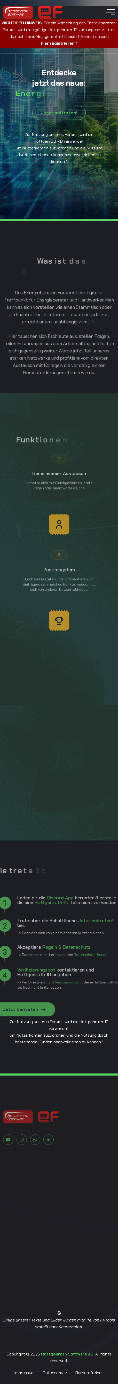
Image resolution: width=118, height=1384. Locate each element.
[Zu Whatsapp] (35, 1156)
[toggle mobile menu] (110, 12)
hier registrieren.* (59, 43)
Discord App (43, 898)
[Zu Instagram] (22, 1156)
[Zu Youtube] (8, 1156)
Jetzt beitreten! (59, 112)
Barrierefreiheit (89, 1372)
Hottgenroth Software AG (67, 1354)
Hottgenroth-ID (35, 902)
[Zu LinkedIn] (48, 1156)
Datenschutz (55, 1372)
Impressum (24, 1372)
